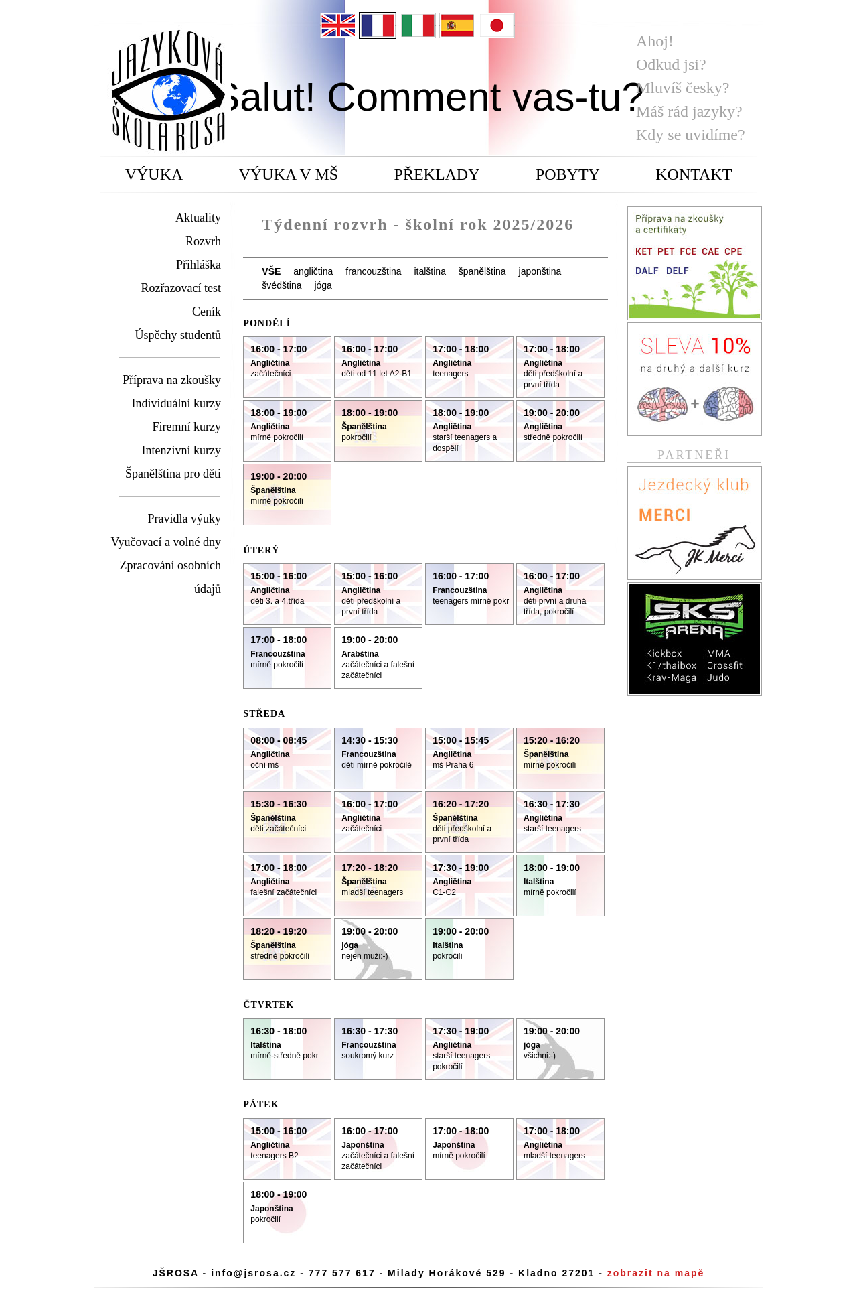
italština (429, 271)
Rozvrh (203, 241)
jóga (322, 285)
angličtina (313, 271)
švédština (281, 285)
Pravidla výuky (185, 518)
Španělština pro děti (173, 473)
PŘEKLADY (437, 174)
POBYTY (568, 174)
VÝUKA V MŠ (289, 174)
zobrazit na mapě (656, 1273)
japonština (540, 271)
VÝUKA (154, 174)
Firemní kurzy (187, 426)
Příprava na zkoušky (172, 380)
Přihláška (198, 264)
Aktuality (198, 217)
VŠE (271, 271)
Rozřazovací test (181, 288)
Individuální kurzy (176, 403)
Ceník (206, 311)
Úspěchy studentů (178, 335)
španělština (482, 271)
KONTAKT (693, 174)
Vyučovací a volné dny (166, 542)
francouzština (373, 271)
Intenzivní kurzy (181, 450)
